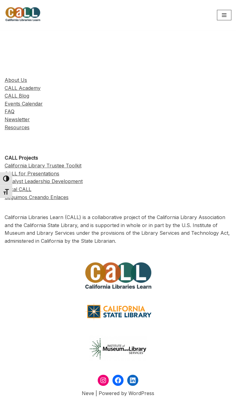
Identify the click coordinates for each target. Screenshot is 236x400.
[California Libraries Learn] (23, 15)
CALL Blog (17, 96)
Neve (88, 393)
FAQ (9, 111)
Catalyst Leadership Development (44, 181)
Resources (17, 127)
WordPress (141, 393)
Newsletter (17, 119)
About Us (16, 80)
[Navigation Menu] (224, 15)
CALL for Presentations (32, 173)
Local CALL (18, 189)
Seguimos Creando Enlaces (37, 197)
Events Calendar (24, 104)
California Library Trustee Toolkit (43, 165)
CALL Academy (23, 88)
